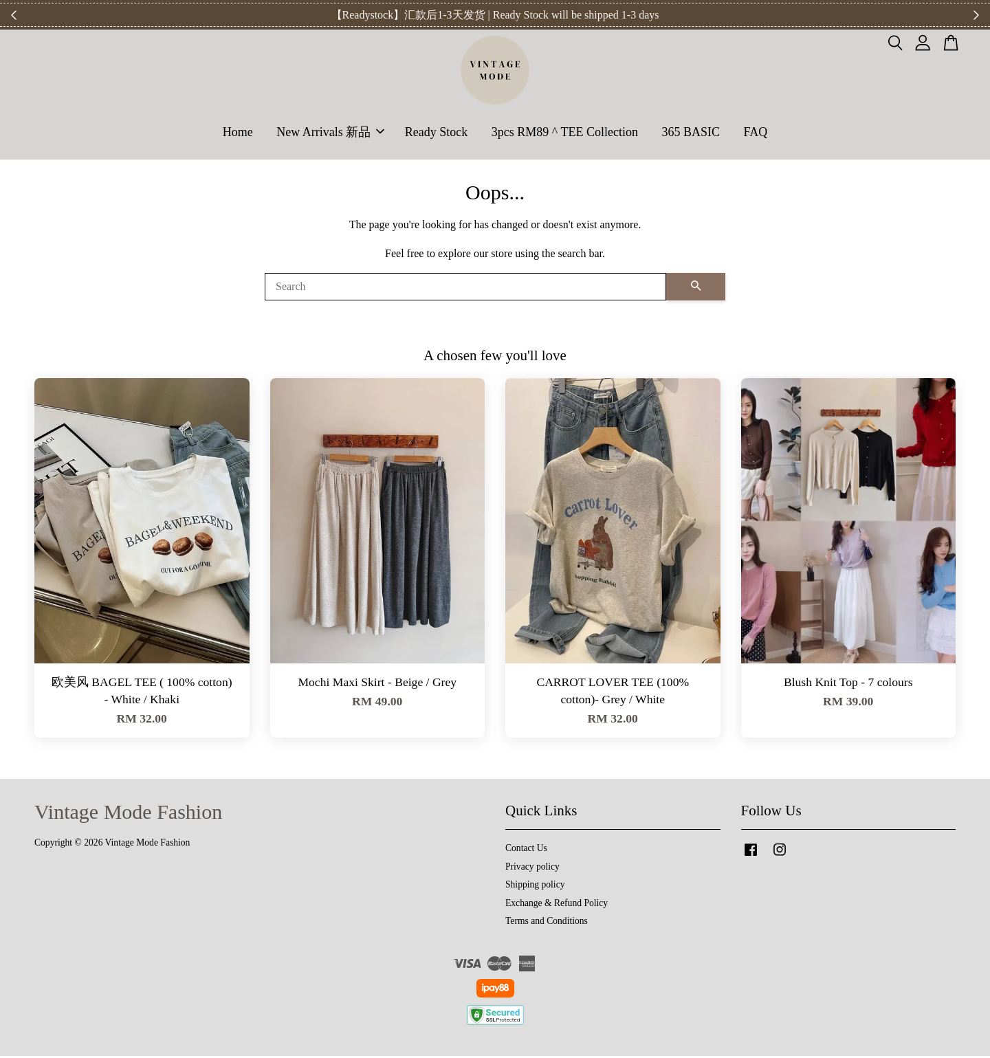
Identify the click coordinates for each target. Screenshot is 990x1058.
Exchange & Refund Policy (556, 905)
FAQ (755, 133)
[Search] (465, 288)
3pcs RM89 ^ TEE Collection (565, 133)
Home (238, 133)
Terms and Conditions (546, 923)
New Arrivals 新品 (330, 133)
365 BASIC (690, 133)
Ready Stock (436, 133)
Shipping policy (534, 886)
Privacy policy (532, 868)
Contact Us (526, 850)
